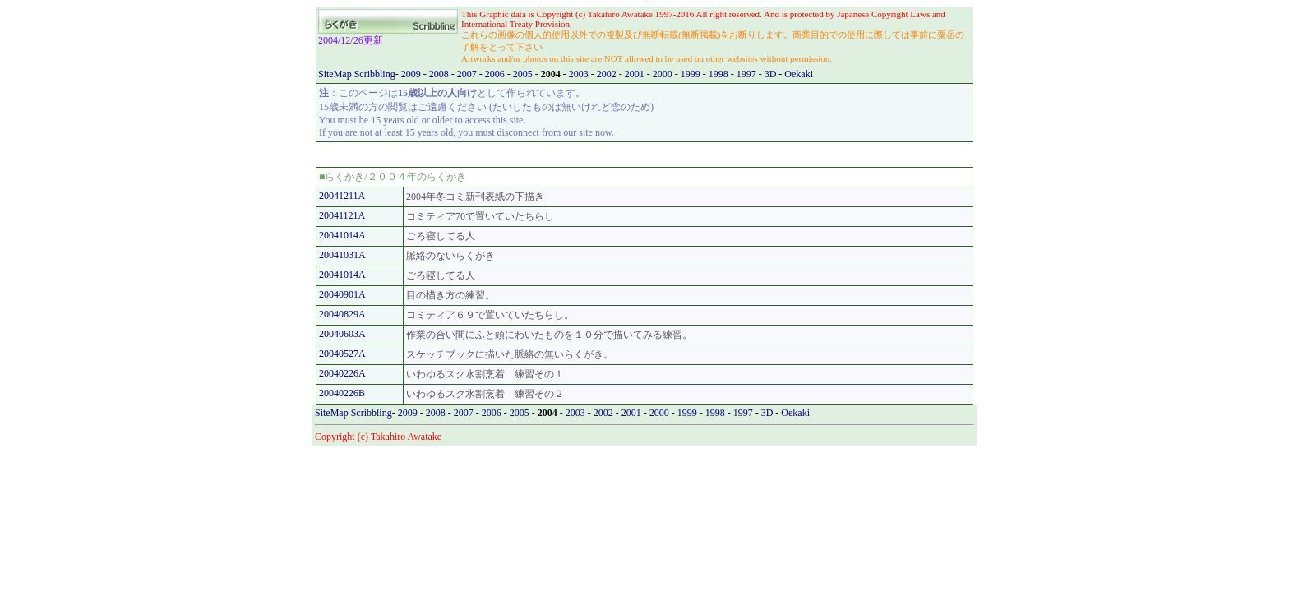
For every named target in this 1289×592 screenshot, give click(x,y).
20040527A (342, 353)
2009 (412, 74)
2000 (664, 74)
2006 (496, 74)
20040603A (342, 334)
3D (772, 74)
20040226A (342, 373)
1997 (748, 74)
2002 (608, 74)
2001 (636, 74)
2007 (468, 74)
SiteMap (336, 74)
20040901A (342, 294)
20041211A (342, 195)
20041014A (342, 235)
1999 (692, 74)
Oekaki (798, 74)
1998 (720, 74)
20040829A (342, 314)
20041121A (342, 215)
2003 (580, 74)
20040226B (342, 393)
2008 (440, 74)
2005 (524, 74)
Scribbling (374, 74)
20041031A (342, 255)
